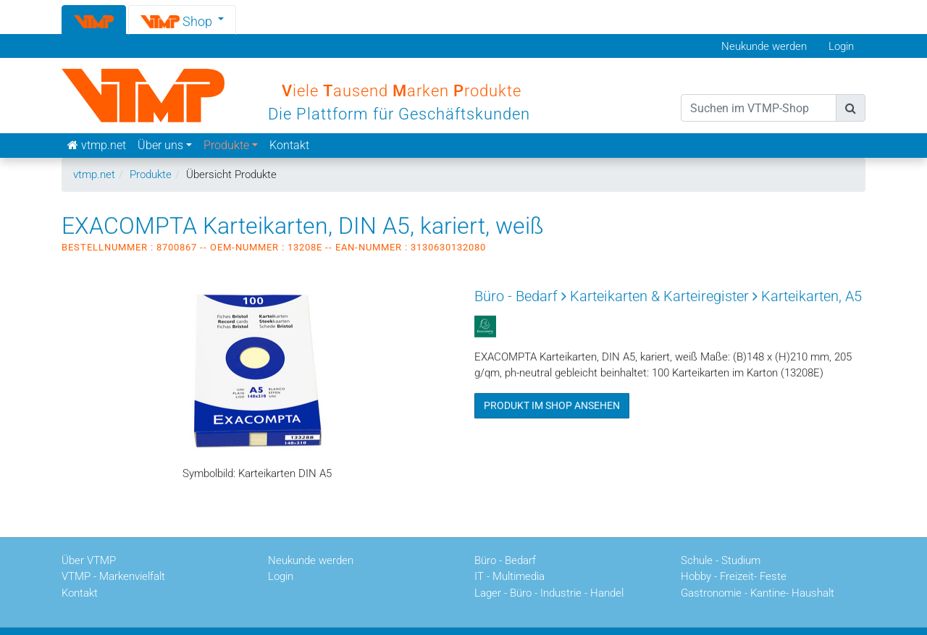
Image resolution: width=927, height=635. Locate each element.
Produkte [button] (226, 145)
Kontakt (289, 145)
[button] (182, 19)
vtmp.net (94, 174)
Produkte (151, 174)
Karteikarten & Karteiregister (659, 295)
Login (841, 46)
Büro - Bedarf (516, 295)
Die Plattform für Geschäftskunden (399, 114)
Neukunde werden (764, 46)
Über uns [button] (160, 145)
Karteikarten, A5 (811, 295)
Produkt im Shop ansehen (552, 405)
